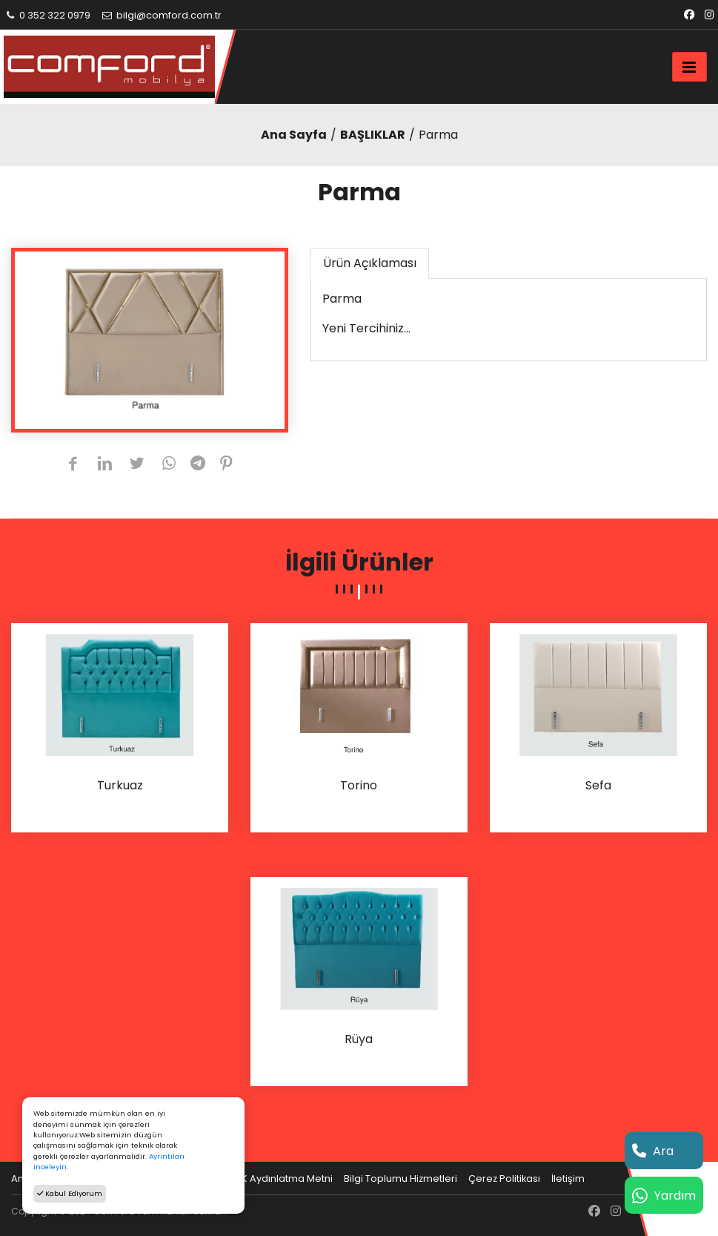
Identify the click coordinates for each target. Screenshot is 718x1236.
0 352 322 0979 (47, 15)
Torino (358, 786)
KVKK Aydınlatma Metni (278, 1178)
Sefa (598, 786)
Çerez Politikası (504, 1178)
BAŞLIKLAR (372, 134)
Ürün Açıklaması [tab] (369, 263)
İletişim (568, 1178)
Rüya (359, 1040)
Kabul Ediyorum (69, 1193)
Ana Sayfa (294, 134)
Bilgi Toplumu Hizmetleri (400, 1178)
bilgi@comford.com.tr (161, 15)
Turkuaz (120, 786)
